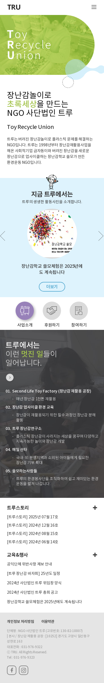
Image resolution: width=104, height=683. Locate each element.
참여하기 (79, 325)
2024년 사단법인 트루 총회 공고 (32, 592)
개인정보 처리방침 (20, 622)
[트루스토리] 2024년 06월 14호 (32, 542)
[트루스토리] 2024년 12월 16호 (32, 525)
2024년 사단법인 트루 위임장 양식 (34, 583)
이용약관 (47, 622)
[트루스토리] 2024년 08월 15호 (32, 534)
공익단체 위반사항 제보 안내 (29, 564)
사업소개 (24, 325)
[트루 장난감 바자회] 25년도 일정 (33, 574)
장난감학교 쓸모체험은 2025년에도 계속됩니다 (44, 602)
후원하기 (52, 325)
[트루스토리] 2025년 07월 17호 (32, 517)
